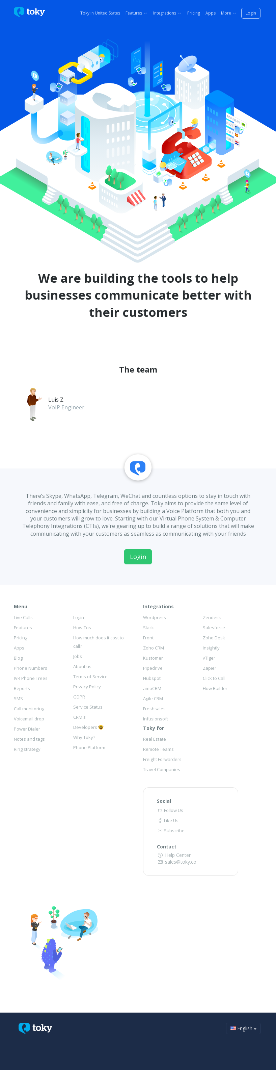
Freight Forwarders (162, 759)
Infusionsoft (155, 719)
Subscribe (171, 830)
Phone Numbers (30, 668)
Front (148, 638)
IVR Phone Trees (31, 678)
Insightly (211, 648)
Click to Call (214, 678)
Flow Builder (215, 688)
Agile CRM (153, 698)
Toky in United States (100, 13)
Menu (20, 606)
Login (251, 13)
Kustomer (153, 658)
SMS (18, 698)
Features (137, 13)
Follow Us (170, 810)
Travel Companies (161, 769)
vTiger (209, 658)
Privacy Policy (87, 687)
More (229, 13)
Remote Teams (158, 749)
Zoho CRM (153, 648)
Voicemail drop (29, 719)
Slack (148, 628)
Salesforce (214, 628)
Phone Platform (89, 747)
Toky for (153, 728)
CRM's (79, 717)
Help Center (174, 855)
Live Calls (23, 617)
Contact (166, 846)
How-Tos (82, 628)
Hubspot (152, 678)
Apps (210, 13)
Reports (22, 688)
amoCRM (152, 688)
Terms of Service (90, 676)
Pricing (193, 13)
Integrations (167, 13)
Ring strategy (27, 749)
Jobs (77, 656)
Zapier (209, 668)
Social (164, 801)
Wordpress (154, 617)
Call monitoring (29, 709)
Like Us (167, 820)
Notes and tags (29, 739)
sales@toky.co (176, 862)
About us (82, 666)
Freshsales (154, 709)
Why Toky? (84, 737)
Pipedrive (153, 668)
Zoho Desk (214, 638)
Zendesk (212, 617)
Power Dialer (27, 729)
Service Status (88, 707)
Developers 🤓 (88, 727)
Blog (18, 658)
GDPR (79, 697)
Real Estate (154, 739)
